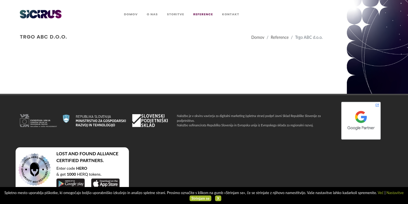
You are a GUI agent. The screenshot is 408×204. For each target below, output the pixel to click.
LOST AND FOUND (76, 153)
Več (381, 192)
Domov (257, 37)
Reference (279, 37)
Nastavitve (395, 192)
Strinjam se (201, 198)
